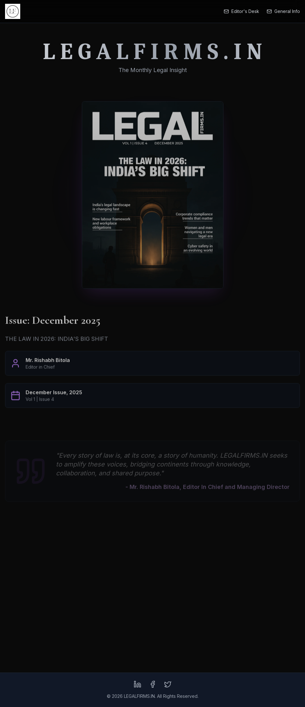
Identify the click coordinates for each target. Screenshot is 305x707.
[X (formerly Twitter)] (168, 684)
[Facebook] (152, 684)
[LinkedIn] (137, 684)
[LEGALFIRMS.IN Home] (12, 11)
